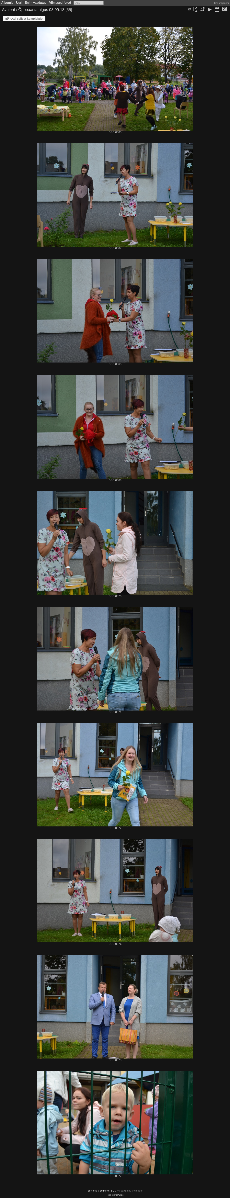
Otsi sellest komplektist (26, 18)
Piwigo (120, 1195)
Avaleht (8, 9)
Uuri (19, 2)
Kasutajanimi (221, 3)
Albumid (7, 2)
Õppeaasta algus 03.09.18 (41, 9)
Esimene (92, 1190)
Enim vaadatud (36, 2)
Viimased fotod (60, 2)
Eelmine (104, 1190)
